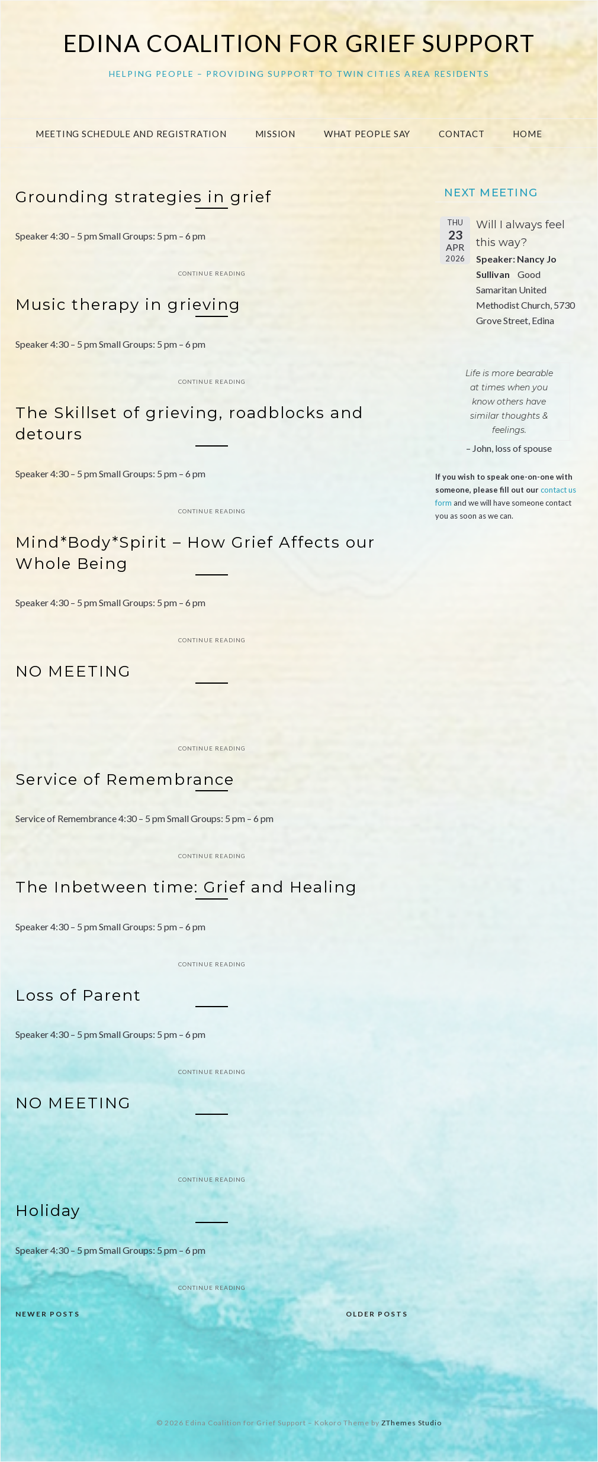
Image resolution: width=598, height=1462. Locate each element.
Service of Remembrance (124, 779)
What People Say (367, 133)
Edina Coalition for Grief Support (299, 43)
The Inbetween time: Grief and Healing (186, 887)
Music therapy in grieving (128, 304)
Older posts (377, 1313)
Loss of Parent (78, 995)
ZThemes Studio (411, 1422)
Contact (461, 133)
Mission (275, 133)
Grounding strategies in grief (143, 196)
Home (527, 133)
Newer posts (47, 1313)
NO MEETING (73, 671)
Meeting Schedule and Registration (131, 133)
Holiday (48, 1210)
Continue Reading (212, 273)
